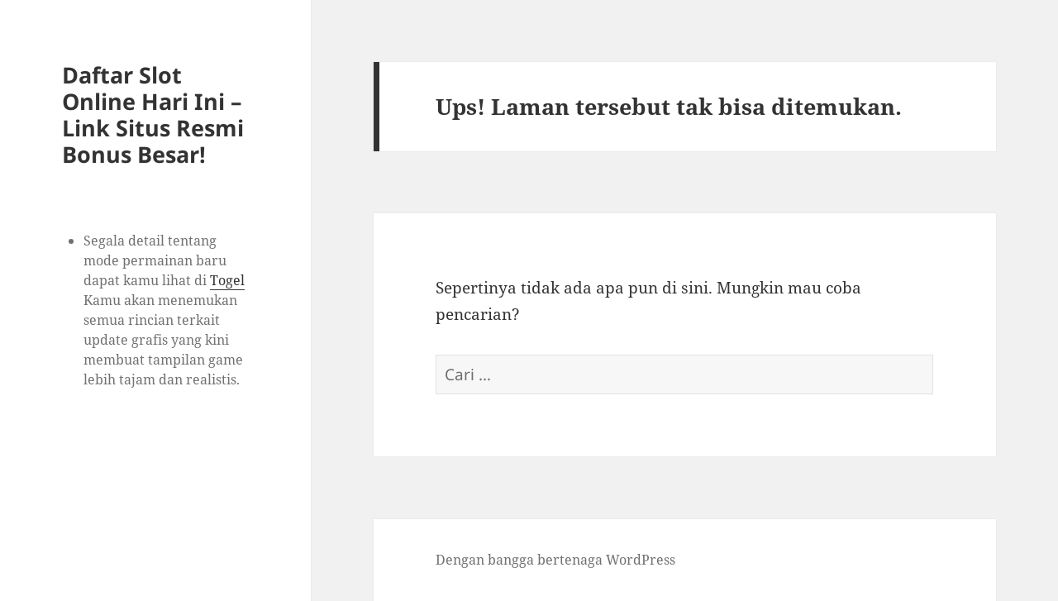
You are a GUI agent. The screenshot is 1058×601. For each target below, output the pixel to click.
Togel (227, 280)
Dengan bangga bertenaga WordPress (555, 560)
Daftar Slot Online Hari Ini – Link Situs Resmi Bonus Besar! (153, 114)
